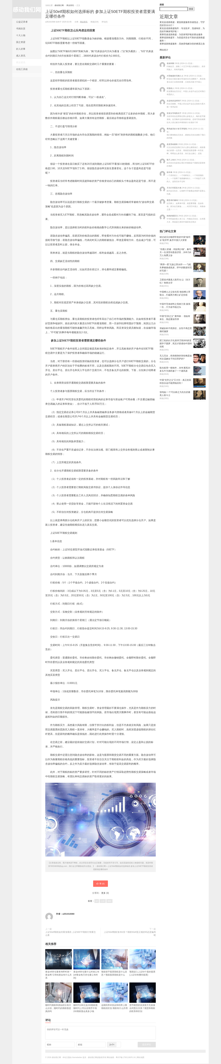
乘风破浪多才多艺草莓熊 (182, 133)
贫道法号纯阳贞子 (182, 118)
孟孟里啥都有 (182, 149)
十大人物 (20, 35)
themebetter (77, 1058)
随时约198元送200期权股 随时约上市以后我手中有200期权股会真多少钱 (86, 998)
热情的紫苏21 (182, 219)
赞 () (100, 884)
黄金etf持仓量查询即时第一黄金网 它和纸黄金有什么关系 (58, 965)
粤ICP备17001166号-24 (125, 1058)
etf (97, 901)
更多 (103, 893)
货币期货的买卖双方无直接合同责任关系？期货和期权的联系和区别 (142, 998)
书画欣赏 (20, 28)
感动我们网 (26, 9)
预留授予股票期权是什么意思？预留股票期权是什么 (114, 963)
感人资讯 (20, 55)
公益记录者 (22, 21)
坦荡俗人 (182, 91)
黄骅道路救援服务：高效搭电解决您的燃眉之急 (182, 43)
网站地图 (140, 1058)
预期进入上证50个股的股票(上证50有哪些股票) (142, 963)
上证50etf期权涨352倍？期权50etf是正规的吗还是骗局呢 (130, 934)
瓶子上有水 (182, 163)
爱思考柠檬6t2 (182, 205)
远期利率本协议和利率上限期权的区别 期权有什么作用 (114, 996)
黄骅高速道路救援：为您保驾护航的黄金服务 (181, 34)
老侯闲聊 (182, 66)
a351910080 (68, 914)
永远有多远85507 (182, 104)
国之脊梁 (20, 42)
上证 (103, 901)
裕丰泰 (182, 177)
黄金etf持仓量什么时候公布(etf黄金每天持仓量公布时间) (86, 965)
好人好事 (20, 49)
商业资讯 (20, 62)
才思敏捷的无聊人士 (182, 79)
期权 (109, 901)
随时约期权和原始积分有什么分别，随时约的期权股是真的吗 (58, 998)
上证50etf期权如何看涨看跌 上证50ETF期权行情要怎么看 (70, 934)
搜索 (162, 4)
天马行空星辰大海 (182, 191)
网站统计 (164, 50)
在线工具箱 (22, 69)
